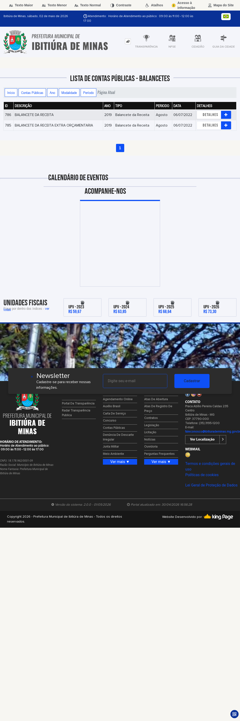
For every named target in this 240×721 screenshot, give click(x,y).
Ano (52, 92)
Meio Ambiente (113, 454)
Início (11, 92)
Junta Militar (111, 446)
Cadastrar (192, 381)
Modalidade (69, 92)
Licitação (150, 432)
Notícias (149, 439)
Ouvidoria (151, 446)
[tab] (128, 41)
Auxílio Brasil (111, 406)
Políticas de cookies (201, 475)
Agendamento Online (118, 399)
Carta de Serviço (114, 413)
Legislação (151, 425)
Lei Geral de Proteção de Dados (211, 485)
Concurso (109, 420)
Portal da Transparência (78, 403)
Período (88, 92)
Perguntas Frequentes (159, 454)
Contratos (151, 418)
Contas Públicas (32, 92)
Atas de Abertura (156, 399)
